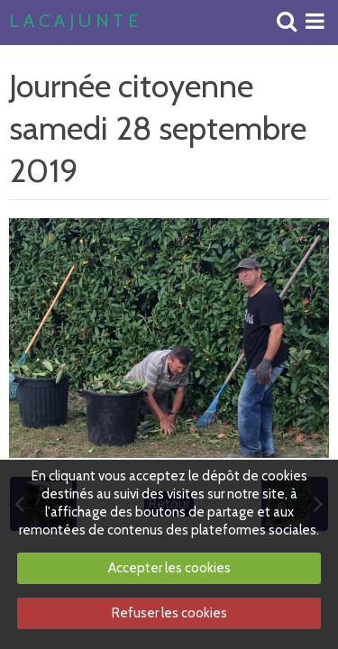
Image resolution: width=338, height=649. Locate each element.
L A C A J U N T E (73, 22)
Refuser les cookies (169, 613)
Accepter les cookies (169, 568)
